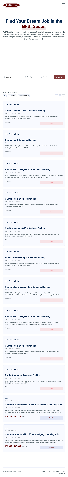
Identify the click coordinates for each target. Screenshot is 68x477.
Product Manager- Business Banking (22, 375)
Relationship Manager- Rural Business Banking (27, 169)
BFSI (6, 398)
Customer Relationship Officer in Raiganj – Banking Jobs (32, 434)
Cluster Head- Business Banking (20, 140)
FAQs (63, 471)
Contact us (62, 473)
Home (43, 471)
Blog (49, 471)
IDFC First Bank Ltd (12, 105)
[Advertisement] (34, 57)
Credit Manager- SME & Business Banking (25, 110)
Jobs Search (56, 471)
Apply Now (51, 417)
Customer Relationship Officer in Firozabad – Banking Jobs (33, 404)
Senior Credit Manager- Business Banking (25, 257)
